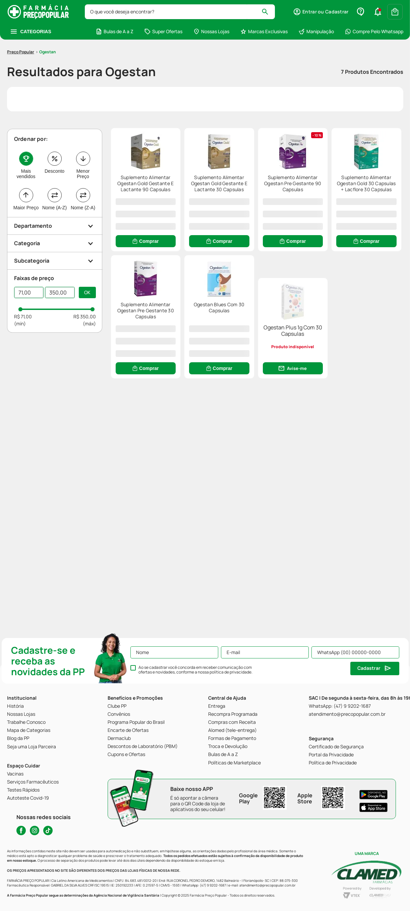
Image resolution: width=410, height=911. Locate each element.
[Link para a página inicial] (20, 12)
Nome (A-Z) (54, 168)
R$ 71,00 (23, 277)
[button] (55, 186)
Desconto (54, 131)
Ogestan (47, 12)
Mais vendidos (25, 134)
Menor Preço (83, 134)
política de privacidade (230, 672)
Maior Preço (26, 168)
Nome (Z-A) (83, 168)
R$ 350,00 (84, 277)
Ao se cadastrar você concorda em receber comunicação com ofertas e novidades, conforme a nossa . (195, 670)
